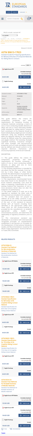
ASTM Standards (3, 37)
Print (5, 429)
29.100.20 (18, 38)
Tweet (3, 433)
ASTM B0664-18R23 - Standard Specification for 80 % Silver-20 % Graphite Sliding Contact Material (9, 303)
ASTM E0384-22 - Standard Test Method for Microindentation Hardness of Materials (9, 251)
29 (8, 38)
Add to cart (26, 77)
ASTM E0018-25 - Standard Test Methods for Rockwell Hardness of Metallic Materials (9, 385)
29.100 (12, 38)
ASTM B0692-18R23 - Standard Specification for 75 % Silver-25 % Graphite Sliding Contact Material (9, 345)
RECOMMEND (16, 429)
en (26, 12)
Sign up (15, 12)
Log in (8, 12)
